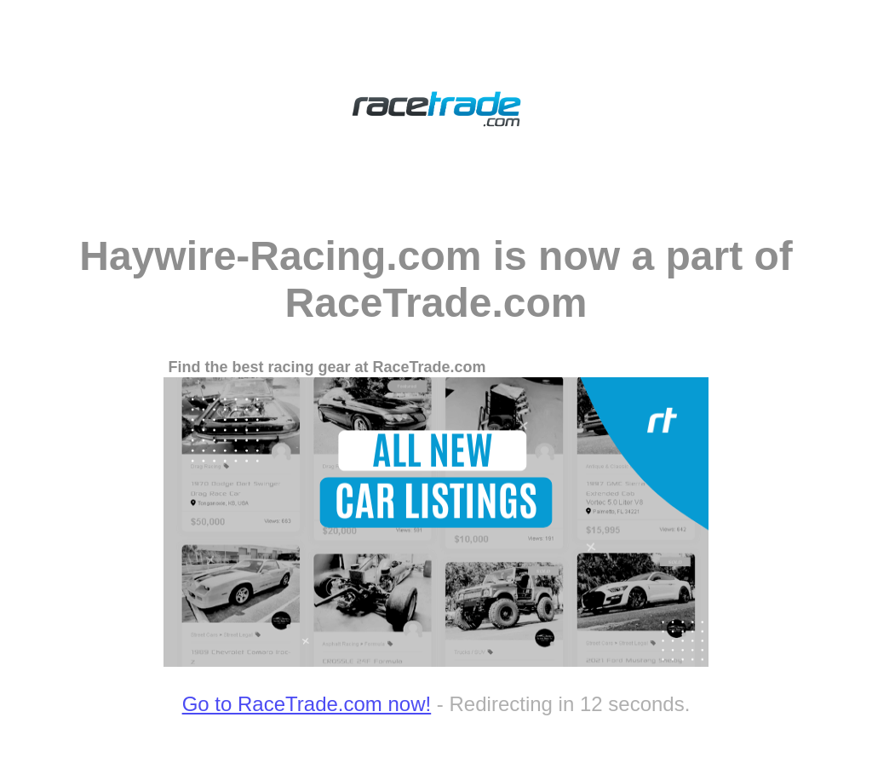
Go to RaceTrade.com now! (307, 703)
